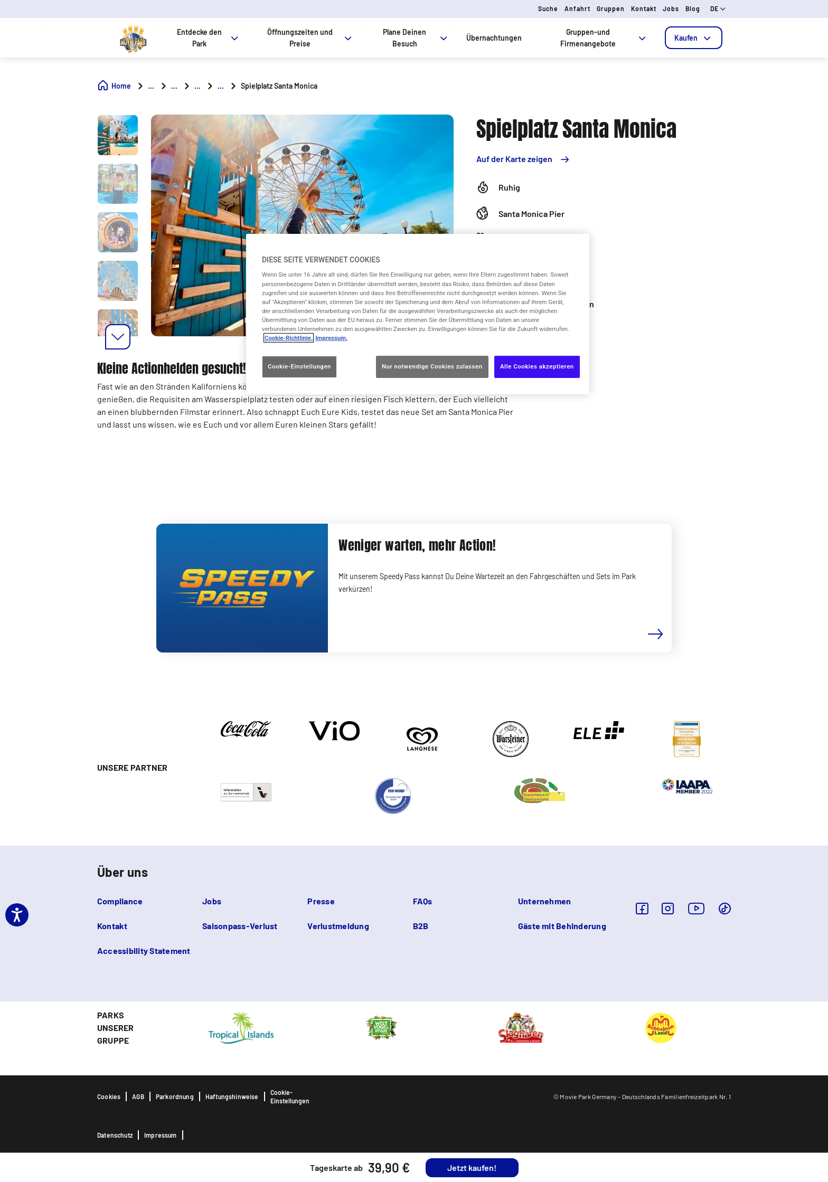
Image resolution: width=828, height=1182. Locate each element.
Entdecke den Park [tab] (208, 37)
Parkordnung (175, 1096)
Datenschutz (115, 1135)
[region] (417, 314)
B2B (421, 926)
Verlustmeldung (338, 926)
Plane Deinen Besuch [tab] (416, 37)
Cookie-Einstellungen (289, 1096)
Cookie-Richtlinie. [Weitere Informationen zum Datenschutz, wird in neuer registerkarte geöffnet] (289, 338)
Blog (692, 8)
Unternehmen (544, 901)
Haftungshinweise (232, 1096)
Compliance (120, 901)
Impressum (160, 1135)
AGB (138, 1096)
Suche (548, 8)
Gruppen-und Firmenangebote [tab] (604, 37)
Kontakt (643, 8)
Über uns (122, 872)
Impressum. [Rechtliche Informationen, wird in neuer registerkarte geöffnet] (331, 338)
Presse (320, 901)
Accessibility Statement (144, 950)
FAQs (422, 901)
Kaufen (693, 38)
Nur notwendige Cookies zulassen (432, 366)
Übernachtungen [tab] (494, 37)
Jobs (671, 8)
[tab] (693, 37)
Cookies (108, 1096)
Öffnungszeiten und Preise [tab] (310, 37)
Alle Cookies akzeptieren (537, 366)
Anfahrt (577, 8)
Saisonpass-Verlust (239, 926)
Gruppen (611, 8)
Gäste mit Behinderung (562, 926)
